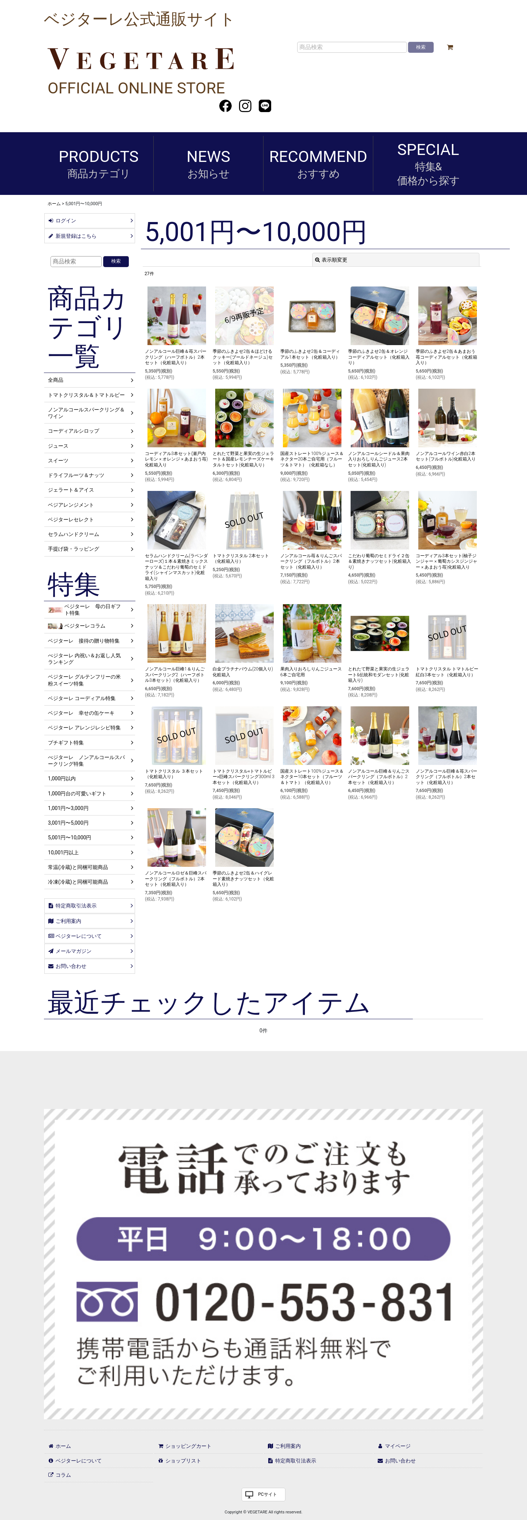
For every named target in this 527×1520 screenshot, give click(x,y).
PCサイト (267, 1494)
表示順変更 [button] (331, 260)
